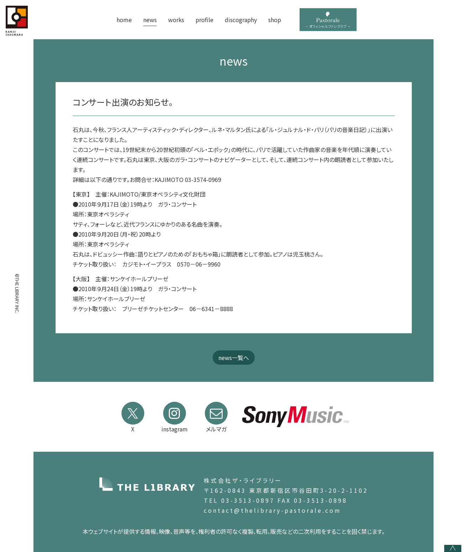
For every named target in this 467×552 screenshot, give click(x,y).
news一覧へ (233, 357)
